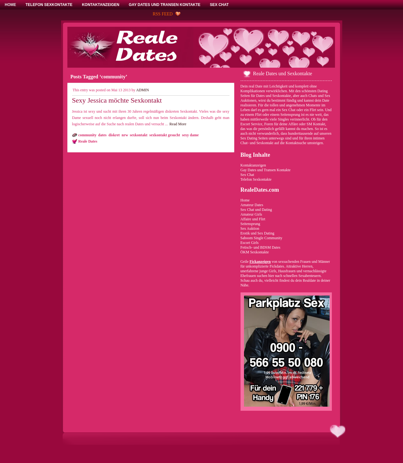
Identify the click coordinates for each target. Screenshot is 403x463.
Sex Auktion (250, 228)
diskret (114, 135)
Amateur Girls (251, 214)
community (87, 135)
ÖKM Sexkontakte (255, 252)
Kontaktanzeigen (253, 165)
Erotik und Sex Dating (258, 233)
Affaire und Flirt (253, 219)
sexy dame (190, 135)
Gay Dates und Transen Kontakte (266, 170)
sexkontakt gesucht (164, 135)
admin (142, 90)
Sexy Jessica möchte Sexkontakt (117, 100)
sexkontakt (138, 135)
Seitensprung (250, 224)
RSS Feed (163, 14)
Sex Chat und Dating (256, 209)
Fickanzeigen (260, 261)
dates (102, 135)
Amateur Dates (252, 205)
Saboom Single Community (261, 238)
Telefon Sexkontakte (256, 179)
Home (245, 200)
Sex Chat (247, 174)
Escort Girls (250, 242)
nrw (125, 135)
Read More (177, 124)
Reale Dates (87, 141)
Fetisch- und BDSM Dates (261, 247)
